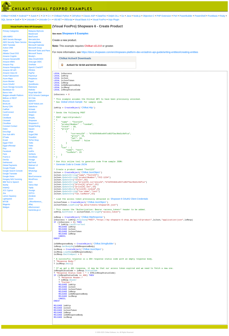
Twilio (31, 146)
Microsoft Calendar (36, 45)
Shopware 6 (34, 123)
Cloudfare (7, 123)
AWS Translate (9, 45)
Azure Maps (8, 79)
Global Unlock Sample (72, 102)
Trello (31, 143)
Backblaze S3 (8, 90)
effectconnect (34, 207)
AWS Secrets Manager (12, 39)
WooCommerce (35, 176)
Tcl (23, 19)
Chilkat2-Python (61, 16)
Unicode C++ (45, 19)
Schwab (32, 109)
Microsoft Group (35, 48)
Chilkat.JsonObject (91, 172)
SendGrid (32, 112)
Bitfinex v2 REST (10, 98)
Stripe (31, 132)
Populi (31, 81)
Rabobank (33, 87)
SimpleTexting (34, 126)
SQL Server (7, 19)
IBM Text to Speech (11, 182)
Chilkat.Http (87, 107)
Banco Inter (7, 92)
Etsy (4, 148)
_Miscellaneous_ (35, 202)
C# (44, 16)
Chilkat (4, 16)
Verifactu (32, 154)
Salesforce (33, 106)
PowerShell (200, 16)
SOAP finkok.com (36, 104)
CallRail (6, 109)
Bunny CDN (8, 106)
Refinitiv (32, 90)
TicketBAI (32, 137)
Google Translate (10, 174)
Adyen (5, 51)
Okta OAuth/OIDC (36, 59)
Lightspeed (7, 199)
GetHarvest (7, 162)
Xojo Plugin (113, 19)
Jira (4, 193)
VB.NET (58, 19)
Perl (175, 16)
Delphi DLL (113, 16)
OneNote (32, 65)
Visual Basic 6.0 (82, 19)
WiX (30, 174)
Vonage (32, 160)
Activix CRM (8, 48)
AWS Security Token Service (14, 42)
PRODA (32, 70)
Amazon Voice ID (10, 73)
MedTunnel (33, 37)
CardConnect (8, 112)
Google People (9, 168)
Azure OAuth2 (8, 84)
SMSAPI (32, 101)
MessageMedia (35, 42)
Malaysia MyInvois (36, 31)
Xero (30, 182)
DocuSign (7, 132)
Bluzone (6, 101)
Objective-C (148, 16)
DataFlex (101, 16)
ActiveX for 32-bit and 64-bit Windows (87, 65)
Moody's (32, 56)
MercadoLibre (34, 39)
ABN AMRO (8, 37)
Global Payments (10, 165)
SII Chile (32, 98)
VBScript (68, 19)
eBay (31, 204)
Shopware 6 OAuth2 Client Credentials (129, 199)
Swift (17, 19)
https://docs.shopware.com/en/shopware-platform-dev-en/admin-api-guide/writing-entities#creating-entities (140, 52)
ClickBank (7, 118)
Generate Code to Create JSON (71, 164)
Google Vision (8, 176)
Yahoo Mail (33, 185)
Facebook (7, 151)
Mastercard (33, 34)
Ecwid (5, 140)
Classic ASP (89, 16)
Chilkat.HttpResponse (92, 217)
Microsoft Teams (35, 53)
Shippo (31, 115)
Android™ (24, 16)
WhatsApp (33, 171)
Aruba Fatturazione (11, 76)
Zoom (31, 199)
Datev (5, 129)
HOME (13, 16)
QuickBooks (34, 84)
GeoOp (6, 160)
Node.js (137, 16)
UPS (30, 148)
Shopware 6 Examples (75, 33)
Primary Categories (11, 31)
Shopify (32, 118)
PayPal (31, 73)
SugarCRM (33, 134)
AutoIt (34, 16)
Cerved (6, 115)
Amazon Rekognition (11, 67)
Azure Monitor (8, 81)
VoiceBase (33, 157)
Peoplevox (33, 79)
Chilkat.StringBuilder (103, 243)
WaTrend (32, 162)
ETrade (6, 137)
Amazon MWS (9, 62)
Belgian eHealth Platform (13, 95)
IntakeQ (6, 188)
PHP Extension (163, 16)
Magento (6, 204)
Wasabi (32, 168)
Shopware (33, 120)
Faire (5, 154)
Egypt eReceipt (9, 146)
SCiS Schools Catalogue (39, 95)
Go (122, 16)
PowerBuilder (185, 16)
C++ (50, 16)
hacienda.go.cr (35, 210)
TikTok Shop (34, 140)
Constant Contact (10, 126)
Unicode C (32, 19)
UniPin (31, 151)
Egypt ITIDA (8, 143)
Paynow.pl (33, 76)
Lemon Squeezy (9, 196)
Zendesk (32, 196)
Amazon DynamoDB (11, 59)
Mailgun (6, 207)
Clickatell (6, 120)
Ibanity (5, 185)
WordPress (33, 179)
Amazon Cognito (10, 56)
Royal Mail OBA (35, 92)
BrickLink (6, 104)
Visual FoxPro (99, 19)
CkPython (76, 16)
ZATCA (31, 193)
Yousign (32, 190)
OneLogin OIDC (35, 62)
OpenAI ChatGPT (36, 67)
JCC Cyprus (8, 190)
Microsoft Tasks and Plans (39, 51)
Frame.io (6, 157)
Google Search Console (13, 171)
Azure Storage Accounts (13, 87)
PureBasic (213, 16)
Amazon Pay (8, 65)
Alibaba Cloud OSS (11, 53)
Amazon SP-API (9, 70)
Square (32, 129)
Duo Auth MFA (9, 134)
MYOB (5, 202)
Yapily (31, 188)
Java (128, 16)
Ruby (222, 16)
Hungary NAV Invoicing (12, 179)
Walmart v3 (33, 165)
